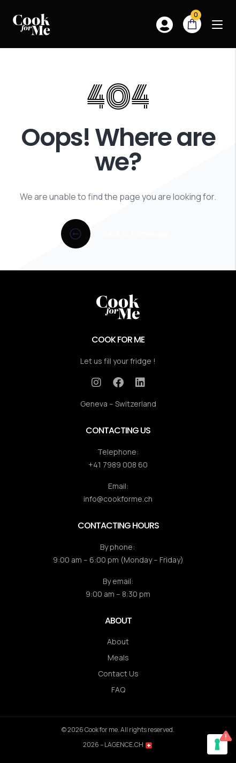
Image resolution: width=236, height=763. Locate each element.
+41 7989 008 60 (118, 465)
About (118, 641)
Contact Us (118, 673)
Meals (118, 657)
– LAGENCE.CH (126, 744)
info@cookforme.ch (118, 499)
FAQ (118, 689)
